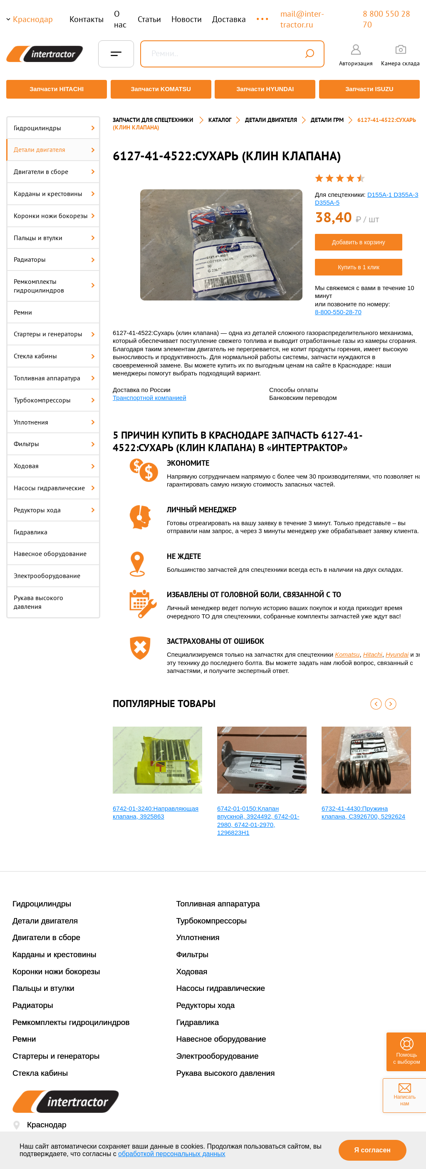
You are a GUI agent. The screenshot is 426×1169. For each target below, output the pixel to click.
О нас (120, 19)
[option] (221, 240)
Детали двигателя (54, 145)
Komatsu (347, 649)
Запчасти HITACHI (55, 89)
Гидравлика (30, 527)
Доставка (229, 19)
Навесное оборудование (50, 549)
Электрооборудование (47, 571)
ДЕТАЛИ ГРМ (327, 115)
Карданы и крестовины (54, 188)
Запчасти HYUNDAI (266, 89)
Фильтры (54, 439)
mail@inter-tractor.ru (302, 19)
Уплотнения (54, 417)
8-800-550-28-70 (338, 307)
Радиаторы (54, 255)
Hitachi (372, 649)
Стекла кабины (54, 351)
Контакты (86, 19)
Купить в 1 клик (358, 262)
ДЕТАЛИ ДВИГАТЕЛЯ (271, 115)
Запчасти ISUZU (371, 89)
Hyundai (397, 649)
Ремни (23, 307)
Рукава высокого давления (38, 597)
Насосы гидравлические (54, 483)
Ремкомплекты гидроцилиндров (54, 281)
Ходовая (54, 461)
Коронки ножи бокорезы (54, 210)
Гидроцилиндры (54, 123)
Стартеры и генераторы (54, 329)
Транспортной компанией (149, 393)
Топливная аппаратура (54, 373)
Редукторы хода (54, 505)
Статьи (149, 19)
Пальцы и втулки (54, 232)
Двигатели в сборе (54, 167)
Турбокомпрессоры (54, 395)
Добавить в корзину (358, 237)
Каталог (219, 115)
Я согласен (372, 1150)
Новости (186, 19)
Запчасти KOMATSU (160, 89)
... (263, 15)
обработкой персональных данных (171, 1153)
